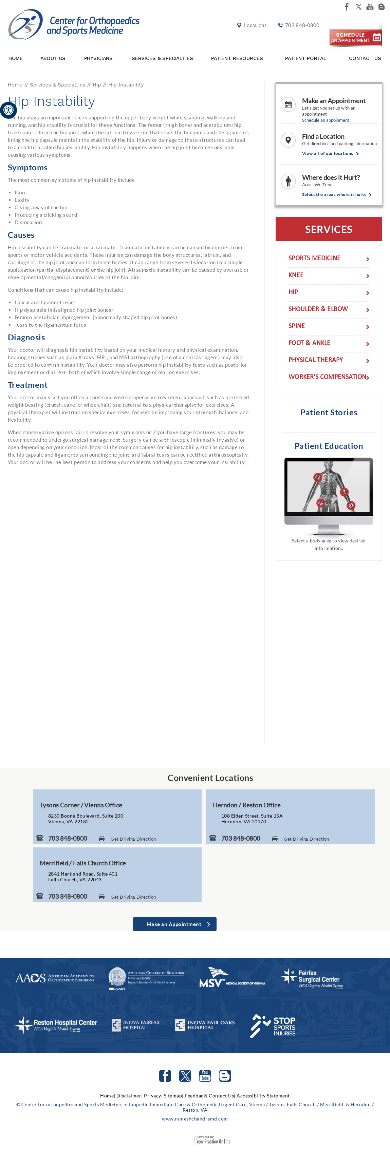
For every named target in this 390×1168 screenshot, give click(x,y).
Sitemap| (174, 1095)
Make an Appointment (334, 100)
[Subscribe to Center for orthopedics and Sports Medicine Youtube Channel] (205, 1076)
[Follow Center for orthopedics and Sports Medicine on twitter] (358, 7)
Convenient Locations (210, 777)
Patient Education (329, 446)
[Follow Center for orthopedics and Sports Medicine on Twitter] (185, 1076)
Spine (297, 327)
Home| (107, 1095)
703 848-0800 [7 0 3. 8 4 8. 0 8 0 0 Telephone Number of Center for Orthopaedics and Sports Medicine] (67, 838)
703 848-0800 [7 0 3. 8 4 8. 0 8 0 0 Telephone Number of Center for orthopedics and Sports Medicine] (301, 28)
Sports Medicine (314, 259)
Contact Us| (222, 1095)
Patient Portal (306, 52)
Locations (254, 28)
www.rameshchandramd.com (195, 1119)
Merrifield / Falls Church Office (83, 863)
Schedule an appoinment (325, 120)
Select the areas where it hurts (334, 194)
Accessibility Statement (263, 1095)
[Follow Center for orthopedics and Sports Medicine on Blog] (381, 7)
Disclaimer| (129, 1095)
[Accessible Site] (8, 110)
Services (328, 229)
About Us (53, 52)
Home (15, 52)
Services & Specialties (162, 52)
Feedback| (196, 1095)
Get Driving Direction (133, 839)
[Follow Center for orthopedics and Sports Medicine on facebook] (347, 7)
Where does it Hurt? (331, 177)
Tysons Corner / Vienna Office (81, 805)
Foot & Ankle (309, 344)
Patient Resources (237, 52)
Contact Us (365, 52)
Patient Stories (328, 412)
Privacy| (153, 1095)
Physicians (98, 52)
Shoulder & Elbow (318, 310)
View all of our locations (327, 153)
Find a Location (323, 136)
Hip (97, 85)
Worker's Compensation (327, 378)
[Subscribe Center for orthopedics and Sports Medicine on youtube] (370, 7)
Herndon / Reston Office (246, 805)
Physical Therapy (316, 361)
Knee (296, 276)
